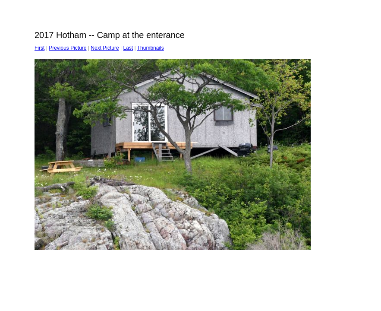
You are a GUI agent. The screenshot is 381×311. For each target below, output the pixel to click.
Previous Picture (67, 48)
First (39, 48)
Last (128, 48)
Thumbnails (150, 48)
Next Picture (105, 48)
